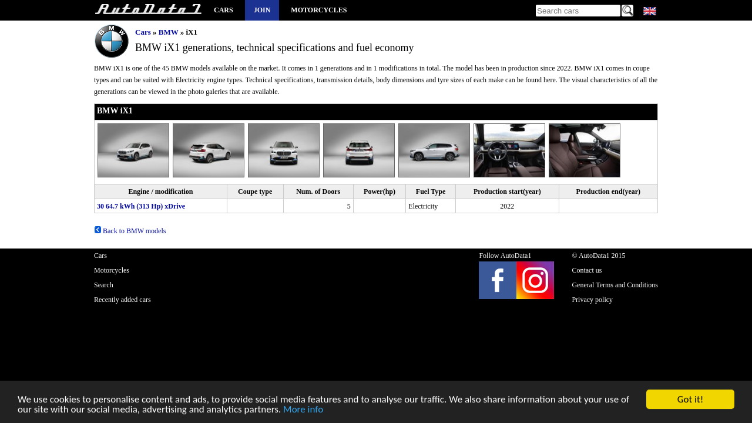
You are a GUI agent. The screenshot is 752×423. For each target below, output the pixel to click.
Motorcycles (319, 10)
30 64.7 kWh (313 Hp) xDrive (141, 206)
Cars (223, 10)
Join (262, 10)
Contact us (587, 270)
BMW (169, 32)
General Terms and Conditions (615, 285)
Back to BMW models (130, 231)
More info (303, 410)
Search (103, 285)
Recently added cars (122, 300)
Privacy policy (592, 300)
